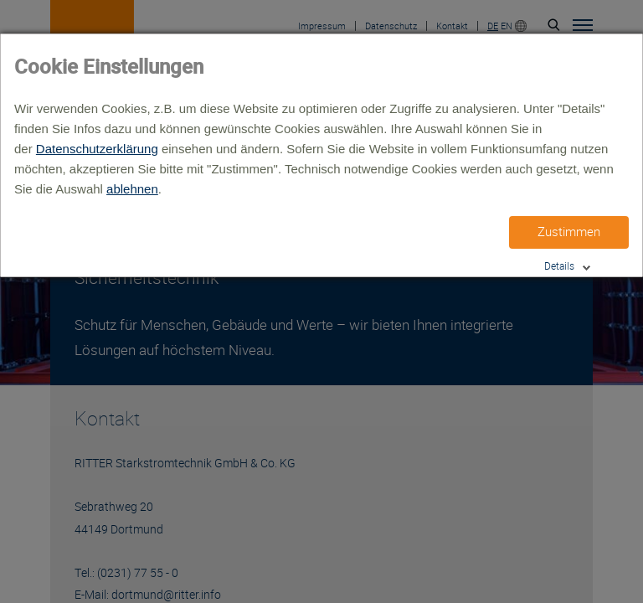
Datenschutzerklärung (97, 149)
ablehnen (132, 189)
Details (559, 266)
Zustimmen (569, 232)
